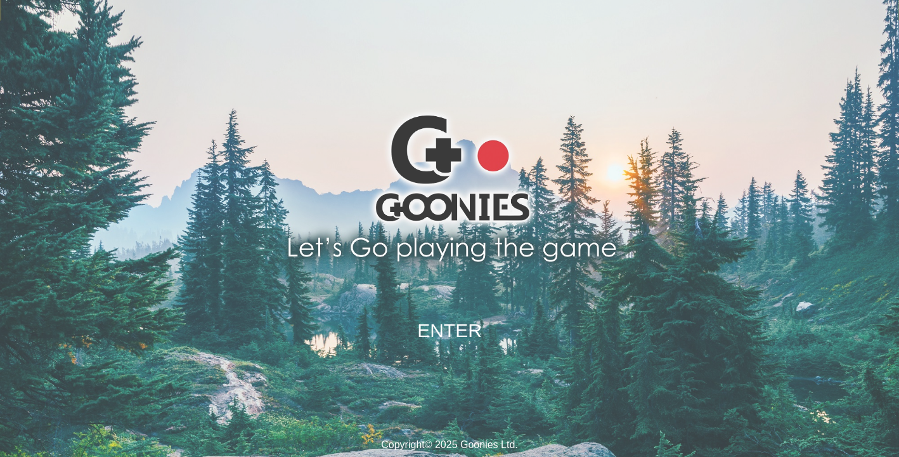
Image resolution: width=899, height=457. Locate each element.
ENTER (449, 330)
